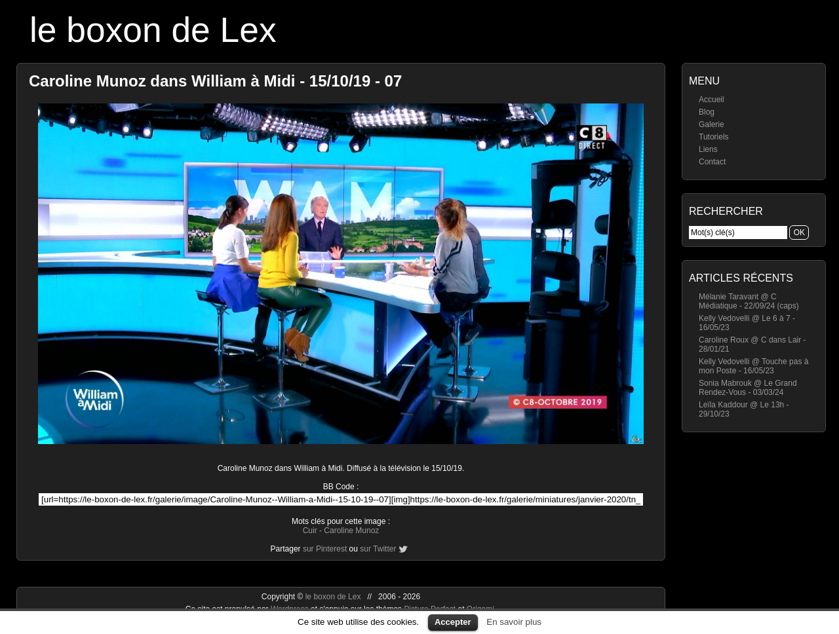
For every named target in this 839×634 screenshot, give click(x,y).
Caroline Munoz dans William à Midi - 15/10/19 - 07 (215, 81)
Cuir (310, 530)
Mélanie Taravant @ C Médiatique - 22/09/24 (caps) (749, 301)
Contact (712, 161)
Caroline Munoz (351, 530)
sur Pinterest (325, 548)
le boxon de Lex (153, 29)
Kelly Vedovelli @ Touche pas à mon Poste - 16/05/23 (753, 366)
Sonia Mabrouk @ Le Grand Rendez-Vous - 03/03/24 (748, 388)
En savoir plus (513, 622)
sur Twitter (378, 548)
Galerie (711, 124)
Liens (708, 149)
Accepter (453, 622)
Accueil (711, 99)
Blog (706, 112)
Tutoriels (714, 136)
